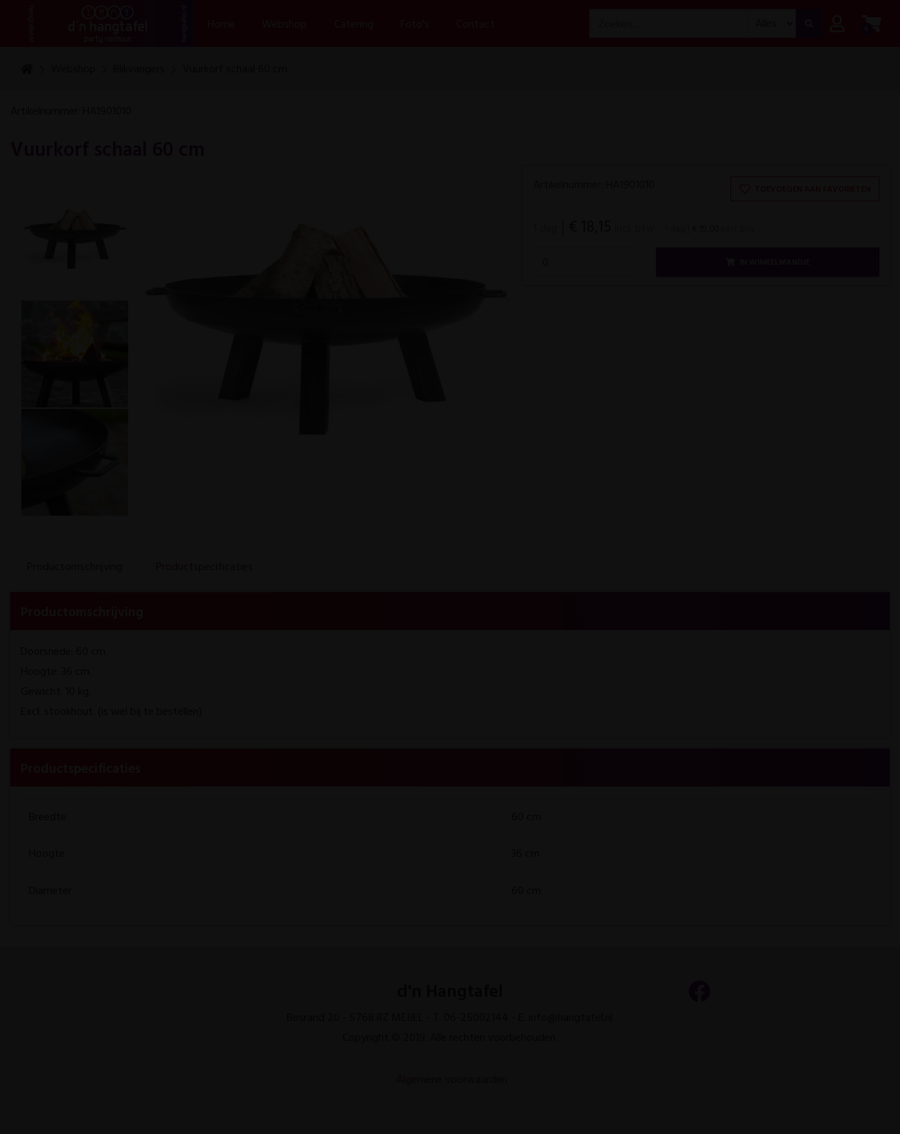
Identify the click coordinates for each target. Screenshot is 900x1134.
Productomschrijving (75, 566)
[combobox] (668, 24)
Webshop (73, 68)
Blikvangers (139, 68)
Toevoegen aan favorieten (804, 188)
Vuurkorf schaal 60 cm (235, 68)
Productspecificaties (204, 566)
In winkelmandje (768, 261)
